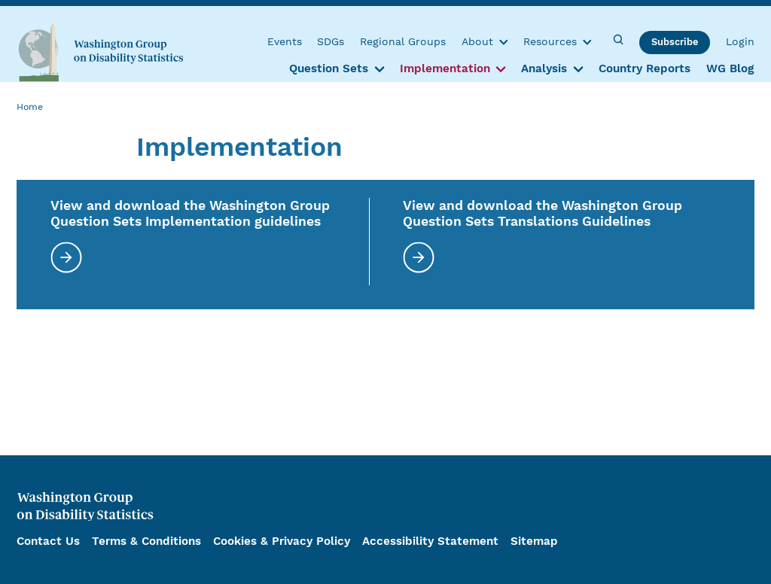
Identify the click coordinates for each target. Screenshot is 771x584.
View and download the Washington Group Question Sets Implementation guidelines (190, 213)
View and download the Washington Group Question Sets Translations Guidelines (542, 213)
